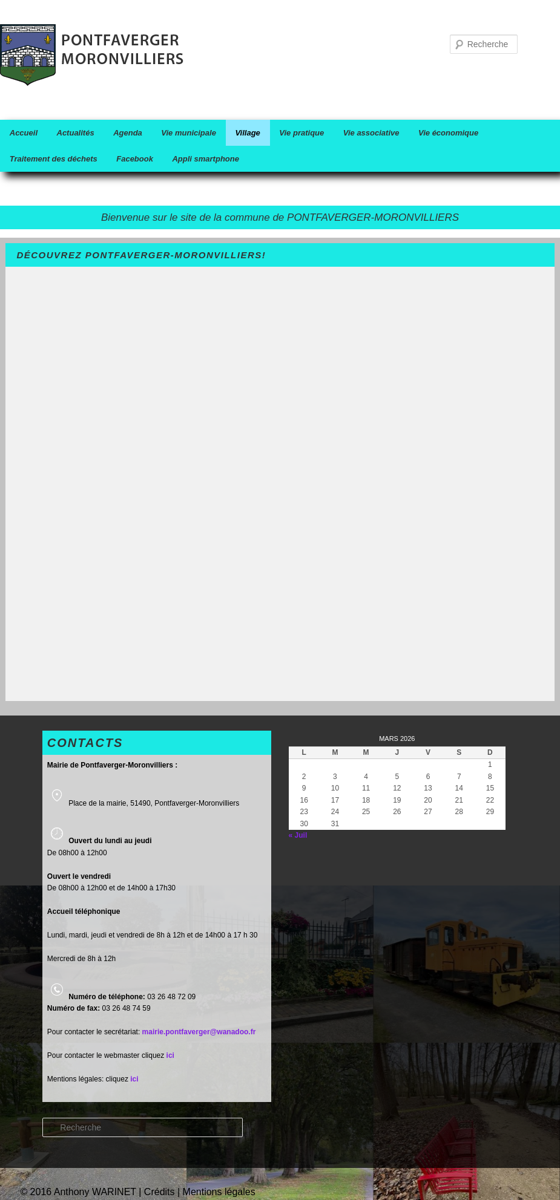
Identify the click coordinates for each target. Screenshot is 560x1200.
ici (134, 1079)
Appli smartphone (205, 158)
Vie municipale (188, 132)
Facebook (134, 158)
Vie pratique (301, 132)
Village (247, 132)
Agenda (127, 132)
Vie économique (448, 132)
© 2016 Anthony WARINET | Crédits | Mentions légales (137, 1192)
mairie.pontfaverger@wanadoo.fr (199, 1032)
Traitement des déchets (53, 158)
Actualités (75, 132)
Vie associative (371, 132)
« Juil (298, 835)
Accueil (24, 132)
